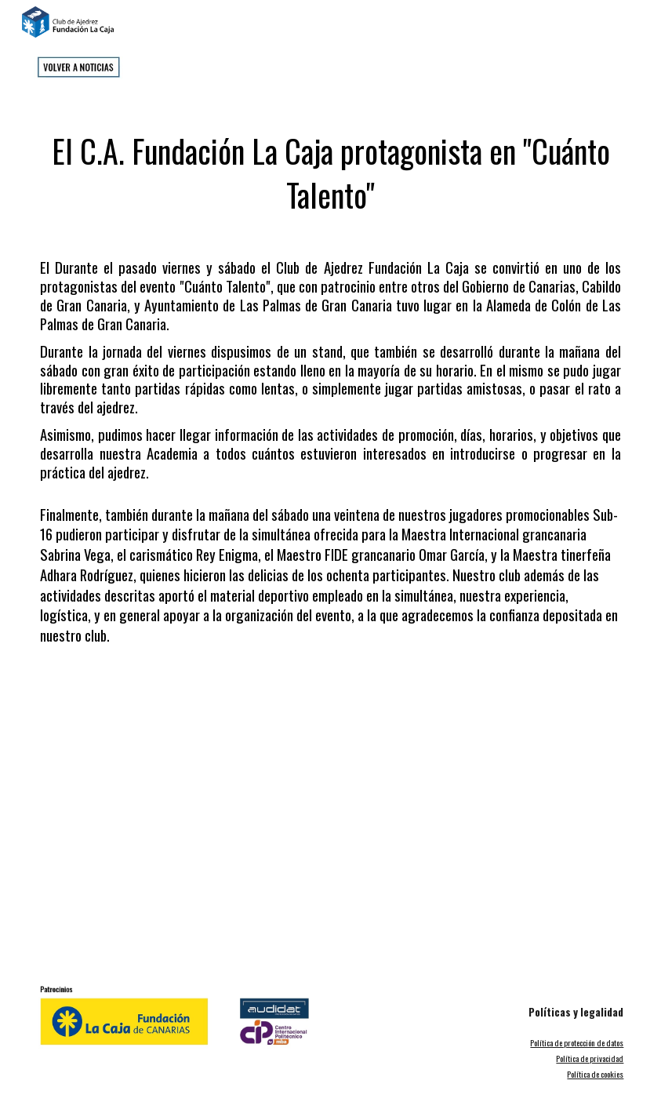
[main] (330, 165)
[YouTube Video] (330, 816)
